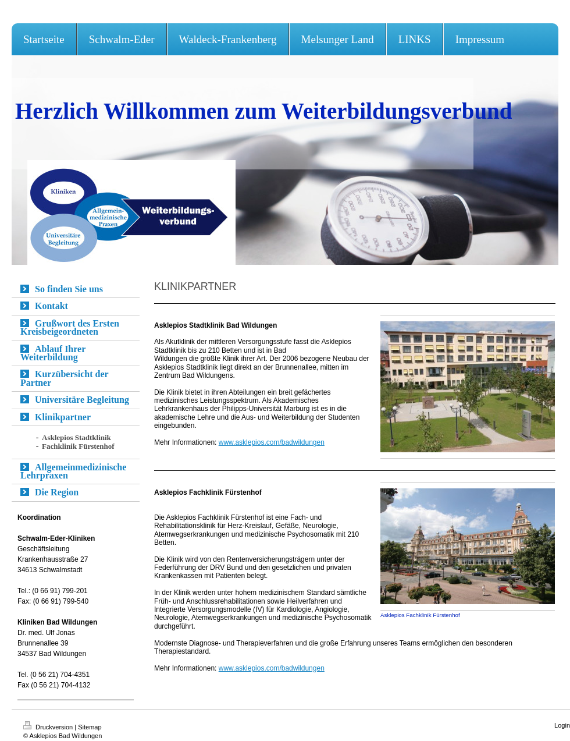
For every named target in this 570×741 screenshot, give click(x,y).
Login (562, 725)
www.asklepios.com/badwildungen (272, 668)
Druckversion (48, 727)
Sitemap (89, 727)
